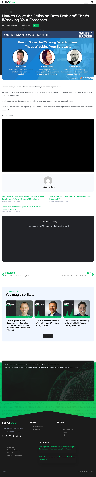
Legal (4, 471)
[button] (92, 2)
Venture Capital (68, 429)
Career (65, 432)
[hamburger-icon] (86, 2)
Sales (64, 435)
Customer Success (13, 450)
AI (63, 427)
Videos (36, 25)
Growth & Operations (14, 456)
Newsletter (39, 427)
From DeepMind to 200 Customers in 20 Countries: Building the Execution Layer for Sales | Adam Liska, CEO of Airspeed (18, 325)
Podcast (38, 429)
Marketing (10, 447)
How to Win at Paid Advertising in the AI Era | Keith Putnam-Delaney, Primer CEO (76, 323)
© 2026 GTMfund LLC (86, 471)
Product (10, 453)
